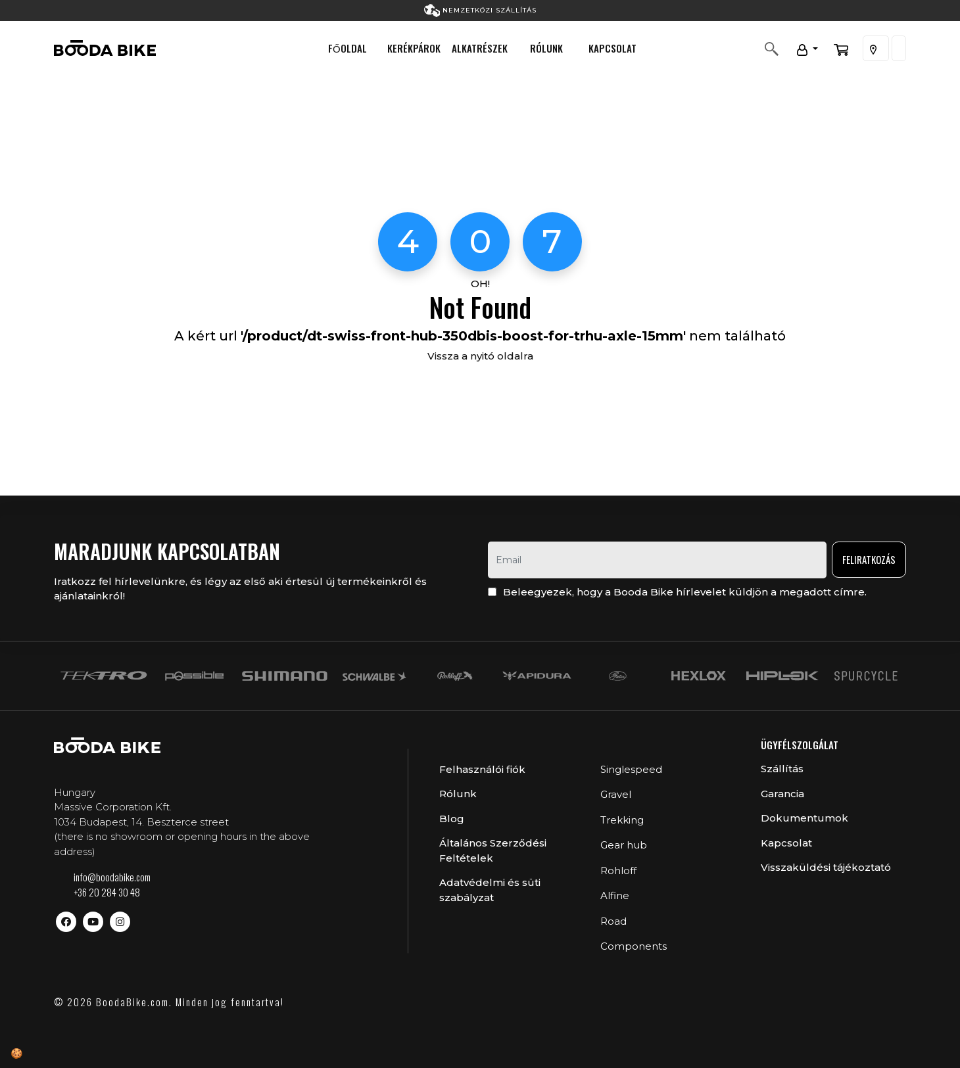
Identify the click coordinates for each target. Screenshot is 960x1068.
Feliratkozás (869, 559)
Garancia (782, 793)
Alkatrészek (480, 48)
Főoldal (347, 48)
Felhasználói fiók (482, 769)
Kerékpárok (414, 48)
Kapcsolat (612, 48)
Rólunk (546, 48)
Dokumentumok (804, 818)
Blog (451, 818)
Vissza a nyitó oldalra (480, 356)
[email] (657, 560)
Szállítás (782, 768)
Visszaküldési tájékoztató (826, 867)
